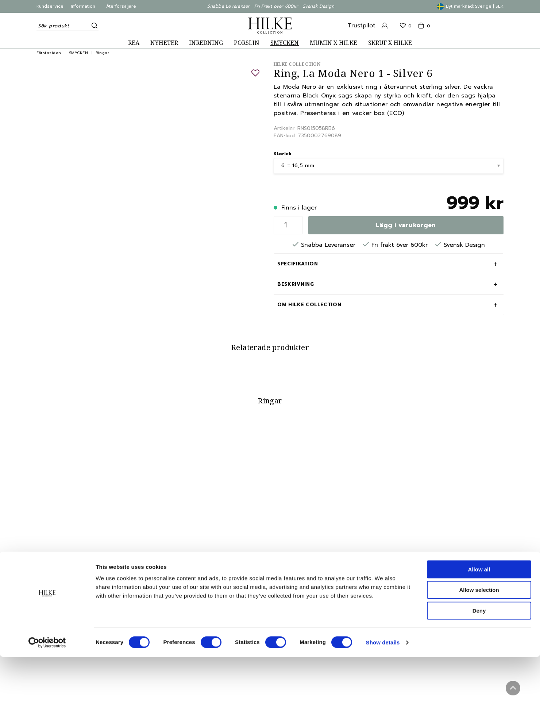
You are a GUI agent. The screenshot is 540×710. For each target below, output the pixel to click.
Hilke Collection (297, 64)
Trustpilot (361, 26)
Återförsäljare (121, 6)
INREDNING (206, 43)
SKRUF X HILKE (390, 43)
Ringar (102, 52)
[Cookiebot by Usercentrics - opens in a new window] (47, 695)
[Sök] (93, 25)
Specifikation (297, 263)
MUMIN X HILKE (333, 43)
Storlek (283, 153)
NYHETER (164, 43)
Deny (479, 664)
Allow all (479, 622)
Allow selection (479, 643)
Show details (383, 695)
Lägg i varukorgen (406, 225)
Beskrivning (295, 284)
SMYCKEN (284, 43)
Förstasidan (48, 52)
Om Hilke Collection (309, 304)
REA (133, 43)
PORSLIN (246, 43)
